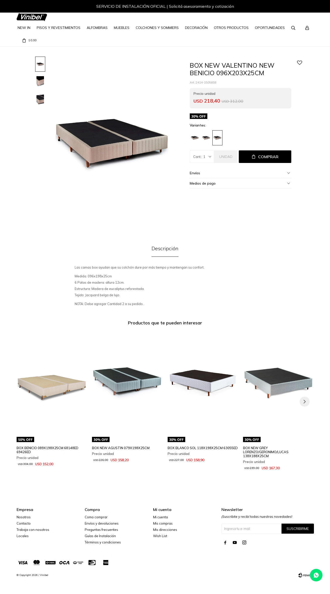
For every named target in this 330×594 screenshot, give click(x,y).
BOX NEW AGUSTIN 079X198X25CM (121, 448)
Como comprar (96, 517)
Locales (23, 536)
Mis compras (163, 523)
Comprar (268, 156)
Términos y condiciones (103, 542)
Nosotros (24, 517)
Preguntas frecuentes (101, 530)
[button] (304, 7)
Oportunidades (270, 27)
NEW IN (24, 27)
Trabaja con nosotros (33, 530)
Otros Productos (231, 27)
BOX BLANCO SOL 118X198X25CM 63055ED (203, 448)
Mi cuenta (160, 517)
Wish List (160, 536)
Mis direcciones (165, 530)
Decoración (196, 27)
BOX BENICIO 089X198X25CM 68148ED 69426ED (47, 450)
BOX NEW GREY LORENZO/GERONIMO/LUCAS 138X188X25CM (266, 452)
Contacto (24, 523)
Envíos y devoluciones (102, 523)
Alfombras (97, 27)
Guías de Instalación (100, 536)
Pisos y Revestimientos (58, 27)
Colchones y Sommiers (157, 27)
